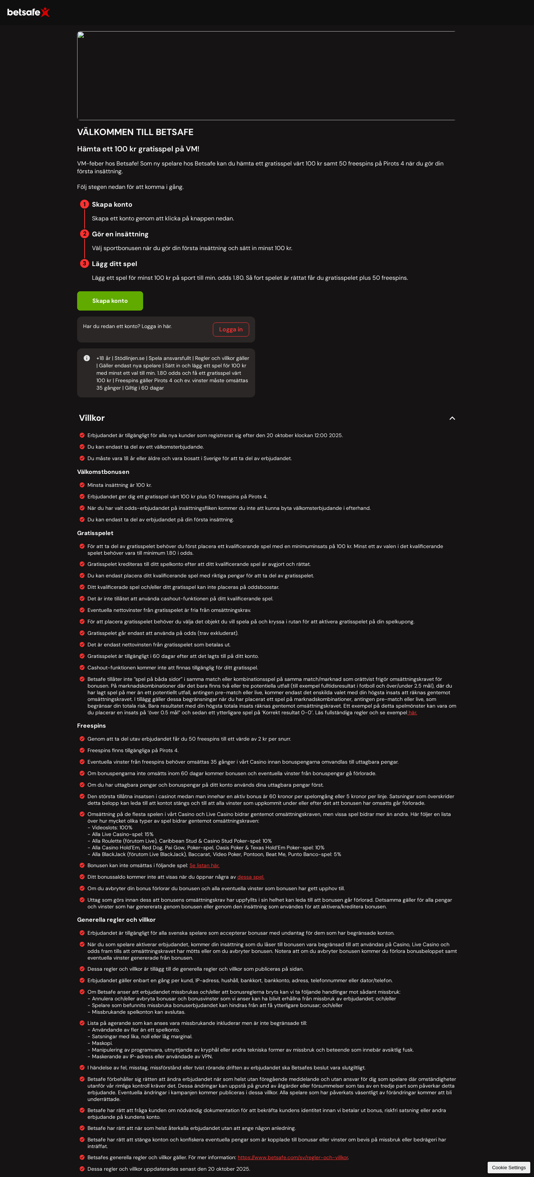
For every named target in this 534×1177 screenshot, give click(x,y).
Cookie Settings (509, 1167)
